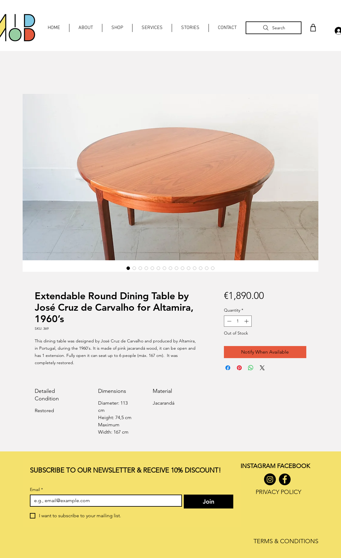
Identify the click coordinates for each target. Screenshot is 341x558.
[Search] (273, 27)
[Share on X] (262, 367)
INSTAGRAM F (260, 466)
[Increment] (247, 321)
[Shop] (313, 27)
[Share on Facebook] (227, 367)
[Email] (104, 500)
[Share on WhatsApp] (250, 367)
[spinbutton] (237, 321)
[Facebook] (285, 479)
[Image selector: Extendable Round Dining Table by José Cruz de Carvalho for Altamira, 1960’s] (128, 268)
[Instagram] (270, 479)
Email (36, 489)
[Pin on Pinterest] (239, 367)
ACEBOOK (295, 466)
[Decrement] (228, 321)
